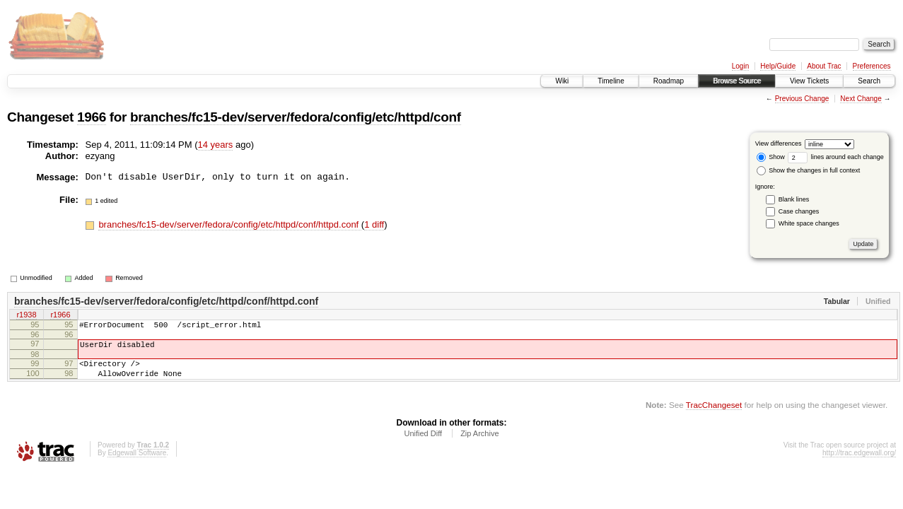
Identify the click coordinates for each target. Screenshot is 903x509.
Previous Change (802, 99)
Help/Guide (778, 66)
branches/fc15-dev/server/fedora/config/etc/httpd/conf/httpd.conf (229, 224)
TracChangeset (714, 415)
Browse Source (737, 81)
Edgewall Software (136, 463)
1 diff (374, 224)
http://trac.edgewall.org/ (859, 463)
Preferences (872, 66)
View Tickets (809, 81)
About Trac (824, 66)
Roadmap (668, 81)
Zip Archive (479, 444)
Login (740, 66)
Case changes (799, 211)
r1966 (60, 316)
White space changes (809, 223)
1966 (91, 117)
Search (869, 81)
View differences (778, 143)
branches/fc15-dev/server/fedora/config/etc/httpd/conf (295, 117)
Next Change (860, 99)
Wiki (562, 81)
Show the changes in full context (809, 170)
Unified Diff (423, 444)
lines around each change (836, 156)
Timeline (611, 81)
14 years (215, 144)
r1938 (26, 316)
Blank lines (794, 199)
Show (771, 156)
